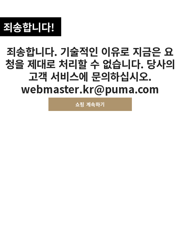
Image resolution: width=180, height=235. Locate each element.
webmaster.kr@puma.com (90, 88)
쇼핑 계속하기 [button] (90, 104)
